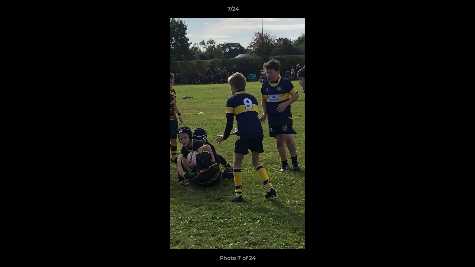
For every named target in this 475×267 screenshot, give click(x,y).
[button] (443, 10)
